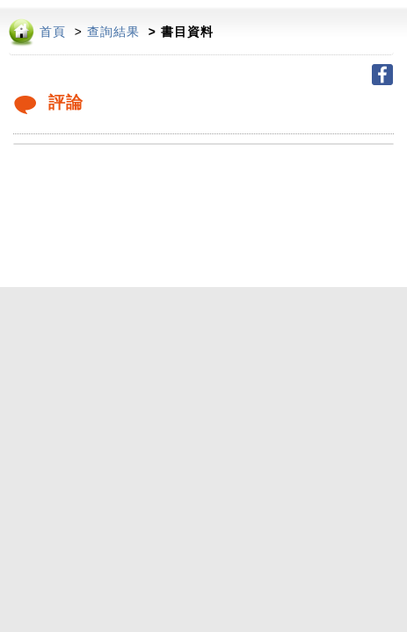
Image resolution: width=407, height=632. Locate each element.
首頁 (53, 32)
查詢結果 (113, 32)
